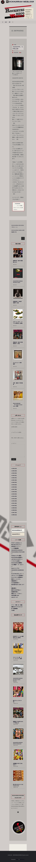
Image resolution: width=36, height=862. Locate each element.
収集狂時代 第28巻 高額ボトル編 (17, 302)
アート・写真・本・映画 (16, 604)
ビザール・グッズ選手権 (16, 575)
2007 (6, 22)
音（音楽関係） (14, 608)
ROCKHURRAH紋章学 (16, 557)
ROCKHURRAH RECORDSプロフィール (17, 226)
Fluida (17, 858)
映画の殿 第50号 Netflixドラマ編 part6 (18, 722)
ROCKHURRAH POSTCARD (18, 552)
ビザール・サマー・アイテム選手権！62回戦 (17, 322)
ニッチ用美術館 (14, 548)
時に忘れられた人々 (15, 544)
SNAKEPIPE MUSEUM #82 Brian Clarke (17, 282)
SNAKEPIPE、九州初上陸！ (18, 47)
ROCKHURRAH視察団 (16, 562)
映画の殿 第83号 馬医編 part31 (18, 261)
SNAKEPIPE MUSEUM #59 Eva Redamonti (17, 743)
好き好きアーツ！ (15, 546)
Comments (17, 203)
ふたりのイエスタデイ (16, 559)
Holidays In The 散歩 (16, 555)
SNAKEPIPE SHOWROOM (17, 570)
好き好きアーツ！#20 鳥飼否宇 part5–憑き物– (18, 637)
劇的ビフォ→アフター (16, 593)
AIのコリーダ (14, 597)
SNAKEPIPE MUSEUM (16, 550)
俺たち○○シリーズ (15, 579)
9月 (9, 22)
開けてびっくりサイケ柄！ (17, 701)
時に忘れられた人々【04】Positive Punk (18, 785)
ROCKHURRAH (17, 530)
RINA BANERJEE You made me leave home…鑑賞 (17, 405)
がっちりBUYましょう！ (16, 573)
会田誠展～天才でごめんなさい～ (18, 764)
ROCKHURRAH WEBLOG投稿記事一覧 (17, 231)
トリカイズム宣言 (15, 561)
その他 (15, 44)
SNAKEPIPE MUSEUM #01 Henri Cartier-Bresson (17, 679)
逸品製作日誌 (14, 591)
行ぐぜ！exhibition (15, 542)
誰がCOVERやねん (15, 590)
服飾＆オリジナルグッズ (16, 606)
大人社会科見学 (14, 582)
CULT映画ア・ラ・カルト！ (17, 564)
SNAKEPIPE (16, 52)
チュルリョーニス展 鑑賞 (17, 363)
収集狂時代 (13, 581)
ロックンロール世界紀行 (16, 577)
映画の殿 (13, 588)
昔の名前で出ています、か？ (17, 584)
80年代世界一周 (14, 595)
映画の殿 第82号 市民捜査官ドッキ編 (18, 343)
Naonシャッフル (15, 568)
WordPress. (22, 858)
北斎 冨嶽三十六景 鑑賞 (18, 384)
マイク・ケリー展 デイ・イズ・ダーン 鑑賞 (17, 658)
